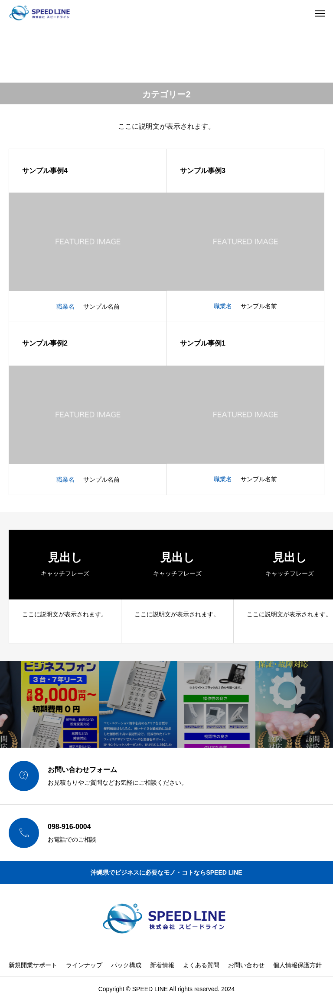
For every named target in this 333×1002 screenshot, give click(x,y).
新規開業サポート (33, 965)
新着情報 (162, 965)
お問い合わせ (246, 965)
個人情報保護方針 (297, 965)
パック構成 (126, 965)
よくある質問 (201, 965)
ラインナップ (84, 965)
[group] (65, 586)
